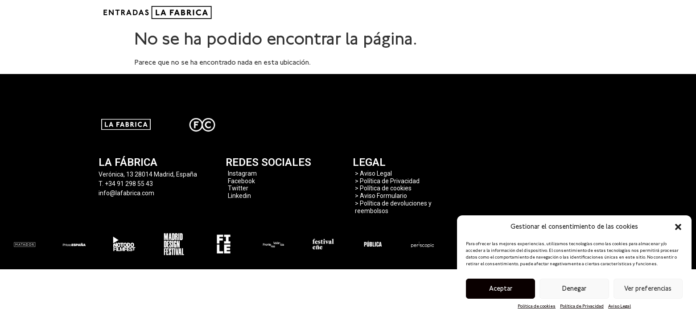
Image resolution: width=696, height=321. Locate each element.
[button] (678, 226)
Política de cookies (537, 306)
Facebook (241, 181)
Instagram (242, 173)
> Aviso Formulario (381, 195)
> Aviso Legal (373, 173)
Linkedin (239, 195)
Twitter (238, 188)
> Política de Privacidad (387, 181)
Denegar (574, 288)
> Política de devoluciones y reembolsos (393, 207)
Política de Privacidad (582, 306)
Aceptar (500, 288)
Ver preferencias (647, 288)
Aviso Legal (619, 306)
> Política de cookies (383, 188)
